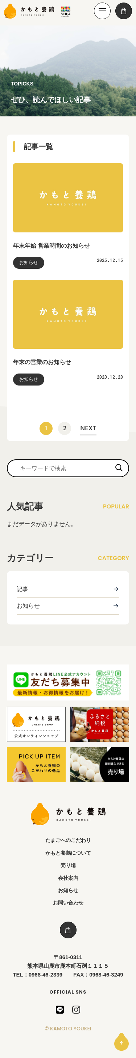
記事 (22, 589)
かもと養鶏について (68, 853)
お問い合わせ (68, 903)
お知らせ (28, 606)
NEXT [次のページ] (88, 427)
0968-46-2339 (45, 974)
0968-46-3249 (106, 974)
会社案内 (68, 878)
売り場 (68, 865)
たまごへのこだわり (68, 840)
